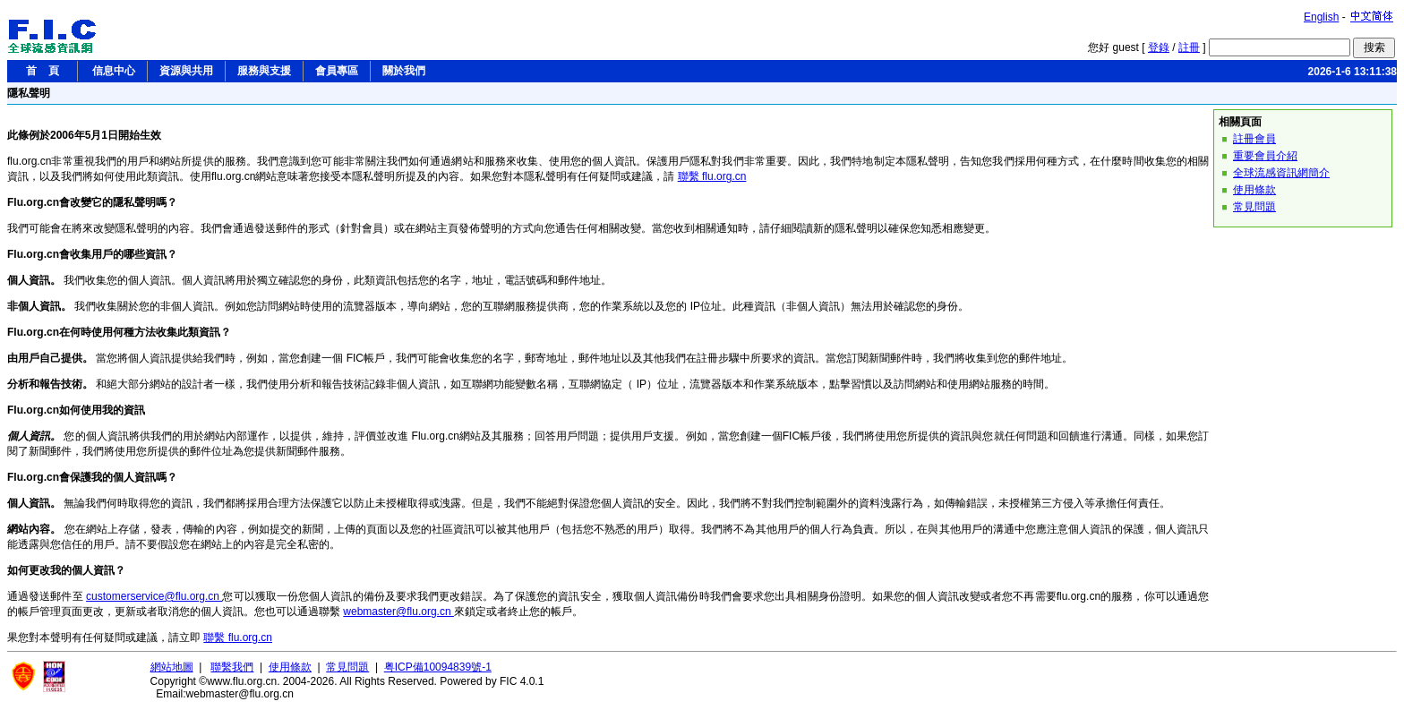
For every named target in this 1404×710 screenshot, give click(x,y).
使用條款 (1254, 190)
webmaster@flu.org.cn (398, 611)
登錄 (1158, 47)
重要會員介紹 (1265, 156)
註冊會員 (1254, 139)
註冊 (1189, 47)
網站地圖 (171, 667)
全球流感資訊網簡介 (1281, 173)
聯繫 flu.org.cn (712, 176)
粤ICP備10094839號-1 (438, 667)
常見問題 (1254, 207)
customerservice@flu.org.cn (154, 596)
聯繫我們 (231, 667)
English (1321, 17)
